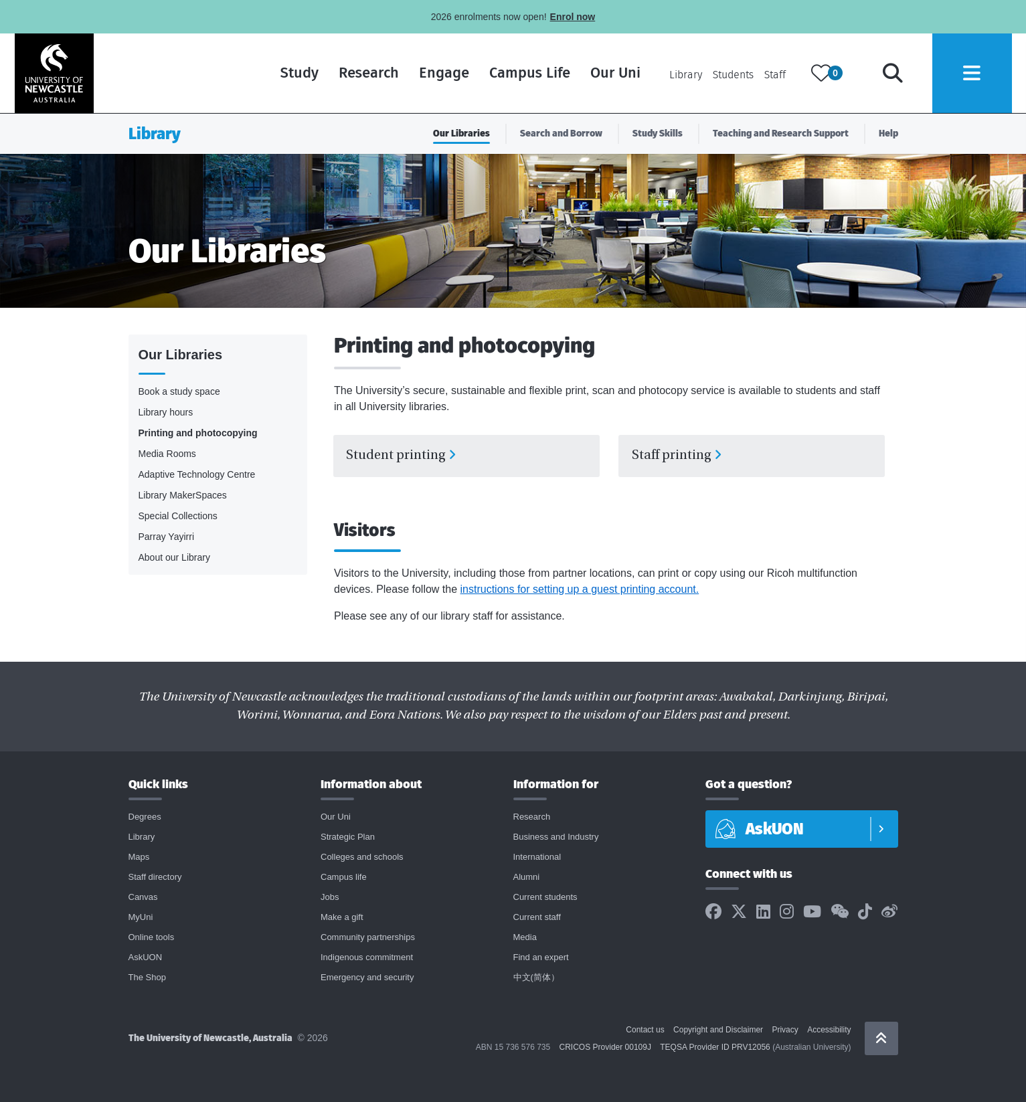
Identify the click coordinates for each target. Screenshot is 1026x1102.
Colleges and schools (362, 859)
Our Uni (614, 73)
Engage (443, 73)
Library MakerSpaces (183, 495)
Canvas (143, 899)
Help (888, 133)
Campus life (344, 879)
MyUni (141, 919)
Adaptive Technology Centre (197, 474)
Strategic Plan (348, 839)
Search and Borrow (561, 133)
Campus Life (528, 73)
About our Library (174, 557)
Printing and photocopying (198, 433)
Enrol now (573, 16)
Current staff (537, 919)
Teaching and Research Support (781, 133)
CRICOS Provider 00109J (605, 1049)
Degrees (145, 819)
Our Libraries (461, 133)
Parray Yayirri (167, 536)
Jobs (330, 899)
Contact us (645, 1031)
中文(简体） (536, 979)
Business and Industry (556, 839)
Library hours (166, 412)
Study (298, 73)
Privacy (785, 1031)
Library (684, 75)
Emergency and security (367, 979)
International (537, 859)
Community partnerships (368, 939)
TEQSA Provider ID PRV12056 (715, 1049)
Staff (773, 75)
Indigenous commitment (367, 959)
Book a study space (179, 391)
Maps (139, 859)
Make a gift (342, 919)
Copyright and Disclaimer (718, 1031)
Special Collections (178, 516)
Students (731, 75)
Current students (545, 899)
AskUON (146, 959)
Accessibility (829, 1031)
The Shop (147, 979)
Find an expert (541, 959)
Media (525, 939)
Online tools (152, 939)
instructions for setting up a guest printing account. (579, 591)
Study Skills (657, 133)
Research (367, 73)
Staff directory (155, 879)
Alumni (526, 879)
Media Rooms (167, 453)
